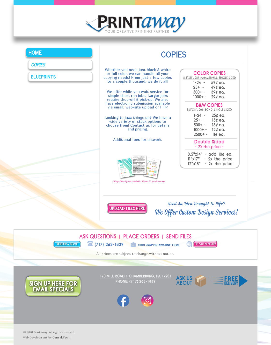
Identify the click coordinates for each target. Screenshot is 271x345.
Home (35, 52)
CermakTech (60, 337)
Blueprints (43, 76)
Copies (38, 64)
